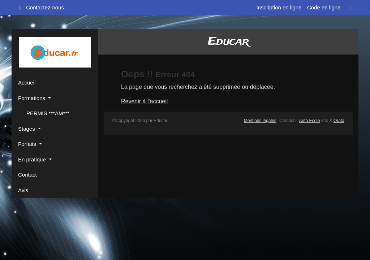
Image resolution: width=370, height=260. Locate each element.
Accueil (26, 82)
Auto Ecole (309, 120)
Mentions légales (260, 120)
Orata (339, 120)
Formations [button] (32, 98)
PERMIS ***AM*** (47, 113)
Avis (23, 190)
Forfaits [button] (28, 144)
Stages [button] (27, 129)
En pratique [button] (32, 159)
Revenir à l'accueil (144, 101)
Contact (27, 175)
